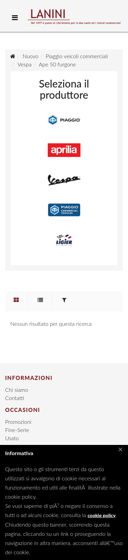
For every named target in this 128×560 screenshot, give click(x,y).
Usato (12, 438)
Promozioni (18, 421)
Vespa (24, 64)
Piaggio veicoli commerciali (77, 56)
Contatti (14, 398)
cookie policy (101, 515)
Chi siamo (16, 389)
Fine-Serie (17, 430)
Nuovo (30, 56)
